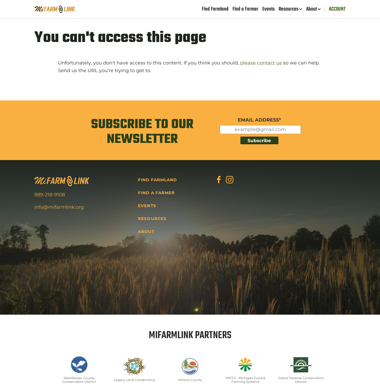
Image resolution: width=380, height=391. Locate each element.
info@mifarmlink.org (59, 207)
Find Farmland (215, 9)
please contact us (261, 63)
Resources (288, 9)
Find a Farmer (245, 9)
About (311, 9)
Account (337, 9)
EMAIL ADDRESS (259, 120)
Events (268, 9)
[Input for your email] (260, 129)
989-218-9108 (49, 195)
